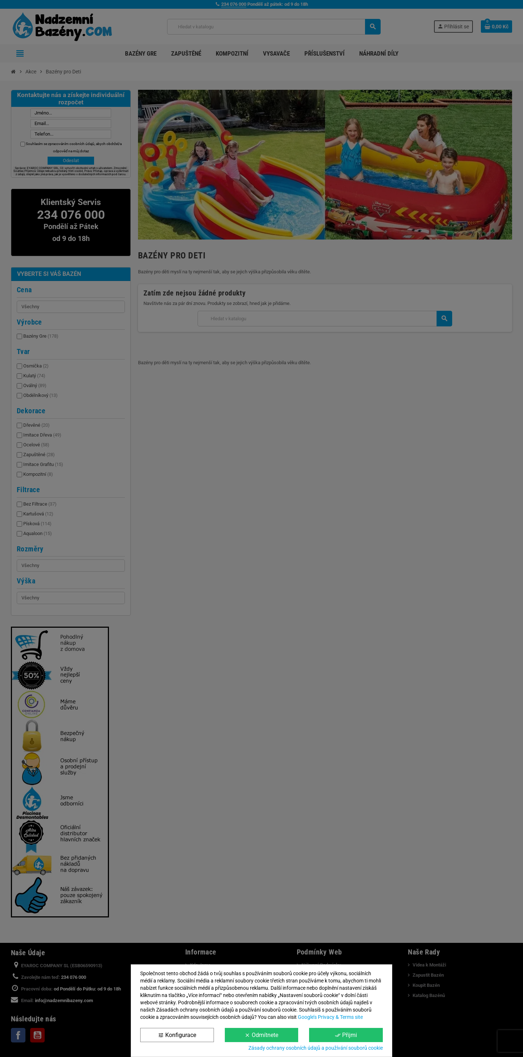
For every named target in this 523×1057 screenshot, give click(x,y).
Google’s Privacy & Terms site (330, 1017)
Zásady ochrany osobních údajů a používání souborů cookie (315, 1048)
